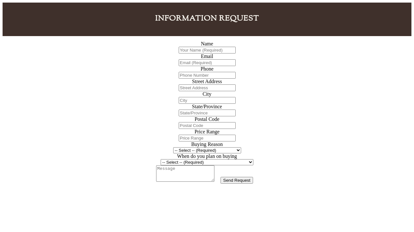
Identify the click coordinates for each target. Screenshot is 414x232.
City (207, 94)
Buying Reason (207, 144)
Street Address (207, 81)
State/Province (207, 106)
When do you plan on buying (207, 156)
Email (207, 56)
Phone (207, 69)
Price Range (207, 131)
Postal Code (207, 119)
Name (207, 43)
